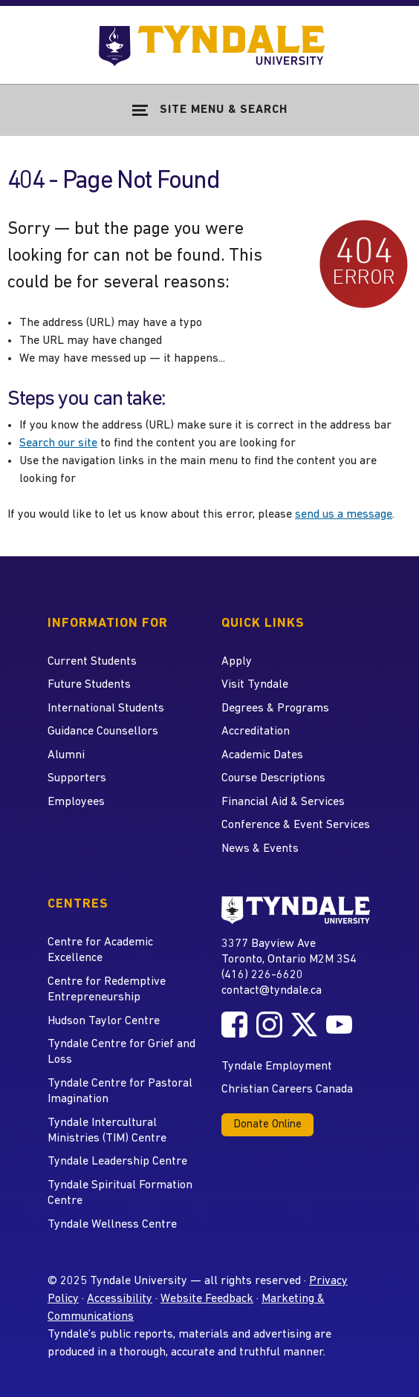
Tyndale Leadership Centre (117, 1162)
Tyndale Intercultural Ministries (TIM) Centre (107, 1130)
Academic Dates (262, 755)
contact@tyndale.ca (271, 991)
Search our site (58, 443)
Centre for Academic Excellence (100, 950)
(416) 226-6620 (262, 975)
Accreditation (255, 731)
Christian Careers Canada (287, 1089)
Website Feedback (206, 1299)
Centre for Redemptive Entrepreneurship (107, 989)
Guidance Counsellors (103, 731)
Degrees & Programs (275, 708)
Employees (76, 802)
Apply (236, 662)
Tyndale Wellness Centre (112, 1225)
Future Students (89, 685)
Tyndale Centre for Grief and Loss (121, 1052)
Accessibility (119, 1299)
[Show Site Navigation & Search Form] (209, 110)
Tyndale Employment (276, 1066)
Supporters (77, 778)
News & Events (260, 849)
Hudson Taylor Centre (104, 1021)
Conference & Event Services (295, 825)
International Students (106, 708)
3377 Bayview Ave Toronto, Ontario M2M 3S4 (289, 951)
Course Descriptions (273, 778)
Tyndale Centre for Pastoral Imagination (120, 1091)
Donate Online (267, 1124)
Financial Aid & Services (283, 802)
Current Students (92, 662)
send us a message (343, 515)
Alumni (66, 755)
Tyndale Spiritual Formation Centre (120, 1193)
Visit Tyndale (254, 685)
